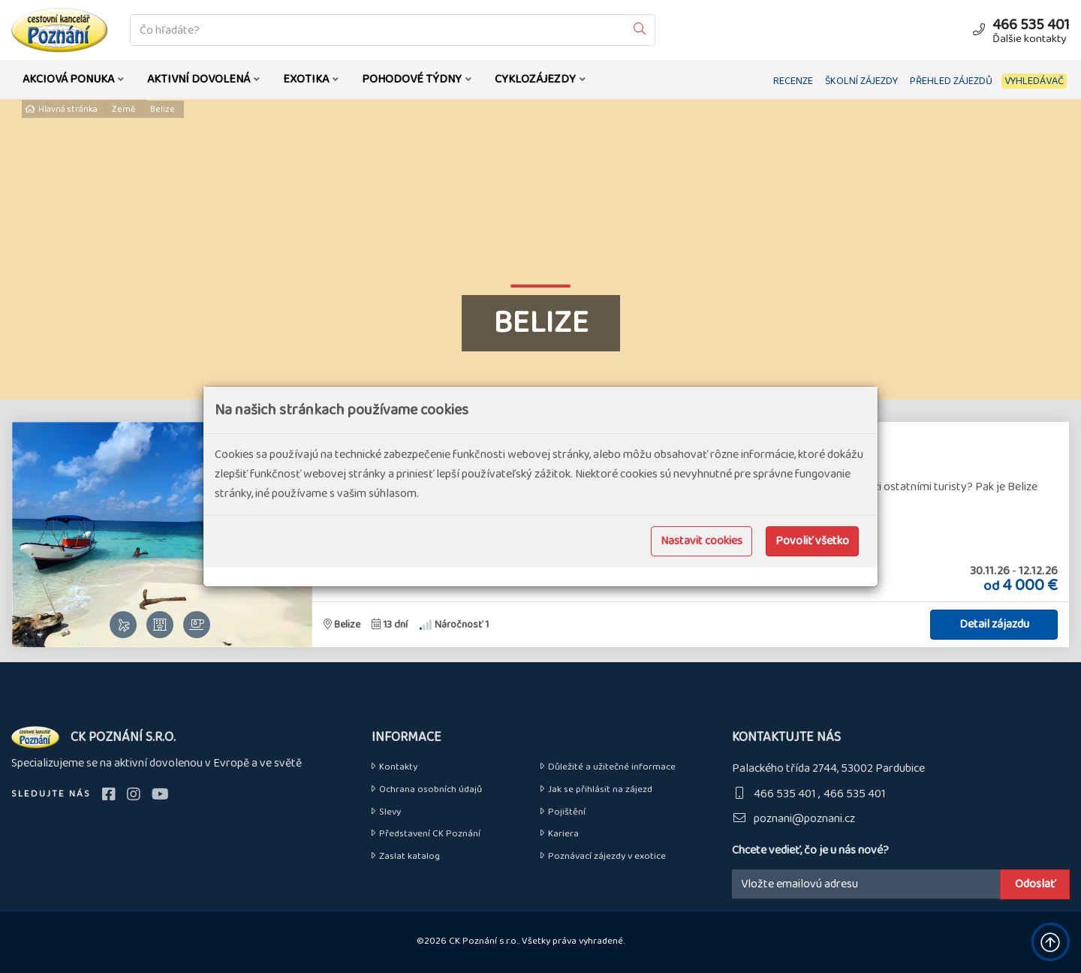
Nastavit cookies (701, 541)
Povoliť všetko (812, 541)
